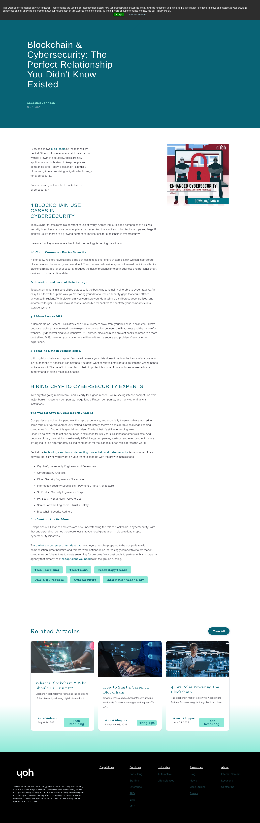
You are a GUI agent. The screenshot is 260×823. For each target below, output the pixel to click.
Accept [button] (117, 14)
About (227, 756)
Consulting (138, 763)
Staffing (136, 769)
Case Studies (199, 775)
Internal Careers (231, 763)
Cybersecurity (85, 569)
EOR (135, 787)
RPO (135, 781)
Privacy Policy (64, 812)
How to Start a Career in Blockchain (128, 678)
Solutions (139, 756)
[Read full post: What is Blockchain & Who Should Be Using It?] (62, 646)
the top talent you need (76, 548)
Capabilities (108, 756)
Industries (168, 756)
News (195, 769)
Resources (199, 756)
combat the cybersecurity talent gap (59, 534)
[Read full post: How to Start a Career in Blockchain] (130, 648)
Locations (228, 769)
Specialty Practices (49, 569)
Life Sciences (168, 769)
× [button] (3, 4)
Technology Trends (112, 559)
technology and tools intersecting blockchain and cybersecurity (87, 441)
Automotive (167, 763)
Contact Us (229, 775)
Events (196, 781)
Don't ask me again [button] (137, 14)
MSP (135, 793)
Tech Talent (78, 559)
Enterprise (138, 775)
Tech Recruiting (46, 559)
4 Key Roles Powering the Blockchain (197, 678)
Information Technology (125, 569)
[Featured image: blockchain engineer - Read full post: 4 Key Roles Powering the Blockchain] (197, 648)
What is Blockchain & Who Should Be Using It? (62, 674)
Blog (195, 763)
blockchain (58, 148)
